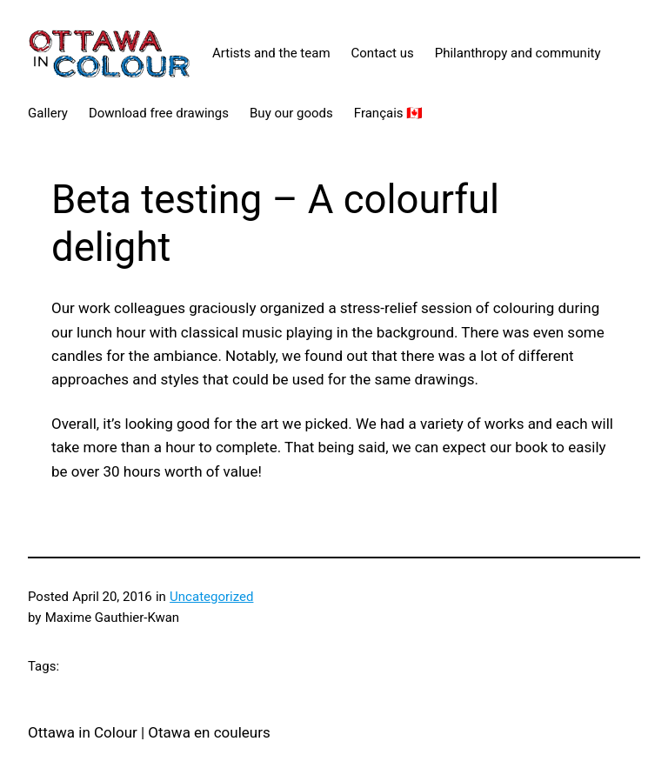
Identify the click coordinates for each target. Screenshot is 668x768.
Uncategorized (211, 596)
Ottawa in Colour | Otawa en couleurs (149, 732)
